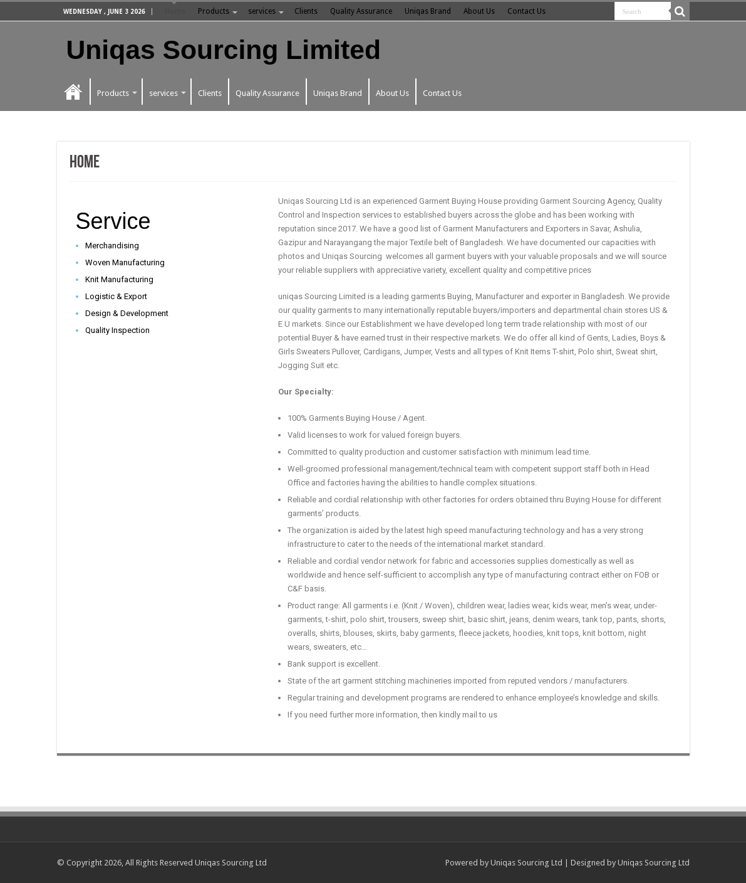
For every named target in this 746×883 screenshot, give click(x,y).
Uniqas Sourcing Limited (223, 49)
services (262, 11)
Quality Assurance (361, 11)
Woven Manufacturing (125, 262)
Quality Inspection (117, 330)
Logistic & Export (116, 296)
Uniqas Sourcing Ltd (526, 862)
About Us (479, 11)
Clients (306, 11)
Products (213, 11)
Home (175, 11)
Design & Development (126, 313)
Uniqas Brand (428, 11)
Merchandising (112, 245)
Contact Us (526, 11)
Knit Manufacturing (119, 279)
